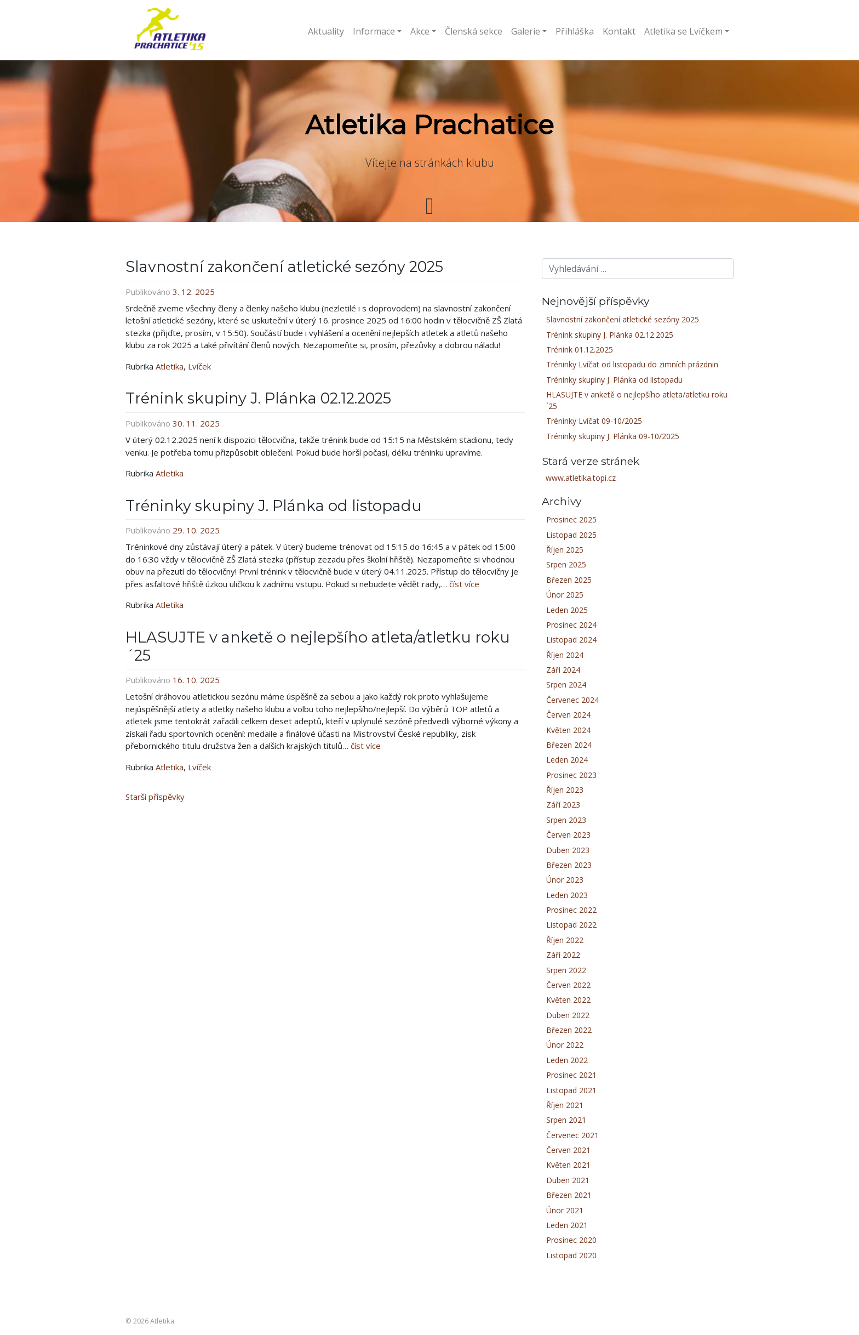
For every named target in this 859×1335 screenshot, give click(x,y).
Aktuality (326, 31)
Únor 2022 (564, 1044)
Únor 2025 (564, 594)
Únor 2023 (564, 879)
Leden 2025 (567, 610)
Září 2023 (563, 804)
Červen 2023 (568, 835)
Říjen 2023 (564, 790)
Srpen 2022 (566, 970)
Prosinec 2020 (571, 1240)
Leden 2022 (567, 1060)
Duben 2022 (567, 1015)
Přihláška (575, 31)
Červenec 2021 (572, 1135)
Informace (374, 31)
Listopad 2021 (571, 1090)
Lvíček (199, 366)
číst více (464, 583)
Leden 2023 (567, 895)
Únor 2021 (564, 1210)
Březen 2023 (569, 865)
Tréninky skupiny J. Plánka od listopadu (273, 506)
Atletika (170, 366)
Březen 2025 (569, 580)
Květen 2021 (568, 1165)
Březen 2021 (569, 1195)
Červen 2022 (568, 985)
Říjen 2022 (564, 940)
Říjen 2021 (564, 1105)
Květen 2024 (568, 730)
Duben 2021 (567, 1180)
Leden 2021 (567, 1225)
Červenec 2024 (572, 700)
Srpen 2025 (566, 564)
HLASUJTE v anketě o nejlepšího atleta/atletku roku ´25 (317, 646)
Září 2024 (563, 669)
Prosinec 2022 (571, 910)
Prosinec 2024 (571, 625)
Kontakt (619, 31)
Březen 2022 (569, 1030)
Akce (420, 31)
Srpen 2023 (566, 820)
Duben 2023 (567, 850)
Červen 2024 (568, 714)
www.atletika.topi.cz (581, 478)
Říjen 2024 (564, 655)
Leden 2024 (567, 759)
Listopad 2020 (571, 1255)
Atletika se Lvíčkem (683, 31)
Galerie (525, 31)
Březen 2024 (569, 745)
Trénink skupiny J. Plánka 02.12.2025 (258, 398)
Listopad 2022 (571, 924)
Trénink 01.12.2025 (579, 349)
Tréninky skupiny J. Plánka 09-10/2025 (612, 436)
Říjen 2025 (564, 549)
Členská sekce (473, 31)
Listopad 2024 (571, 639)
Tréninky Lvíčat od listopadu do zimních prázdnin (632, 364)
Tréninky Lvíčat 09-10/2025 (594, 421)
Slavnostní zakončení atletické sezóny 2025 (284, 267)
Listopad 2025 (571, 535)
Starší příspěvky (155, 796)
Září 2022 (563, 955)
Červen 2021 (568, 1150)
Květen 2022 (568, 1000)
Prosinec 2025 (571, 519)
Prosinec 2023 (571, 775)
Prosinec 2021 (571, 1075)
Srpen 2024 (566, 684)
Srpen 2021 (566, 1120)
